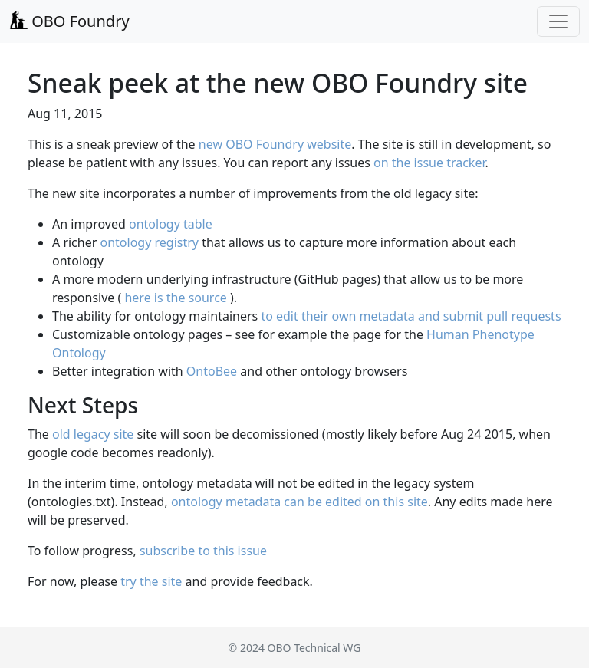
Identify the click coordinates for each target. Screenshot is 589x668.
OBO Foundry (69, 21)
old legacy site (92, 434)
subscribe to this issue (203, 550)
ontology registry (149, 242)
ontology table (170, 224)
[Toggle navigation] (558, 21)
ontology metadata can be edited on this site (299, 501)
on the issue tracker (429, 162)
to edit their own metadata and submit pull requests (411, 316)
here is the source (175, 297)
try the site (151, 581)
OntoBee (211, 371)
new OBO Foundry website (275, 144)
